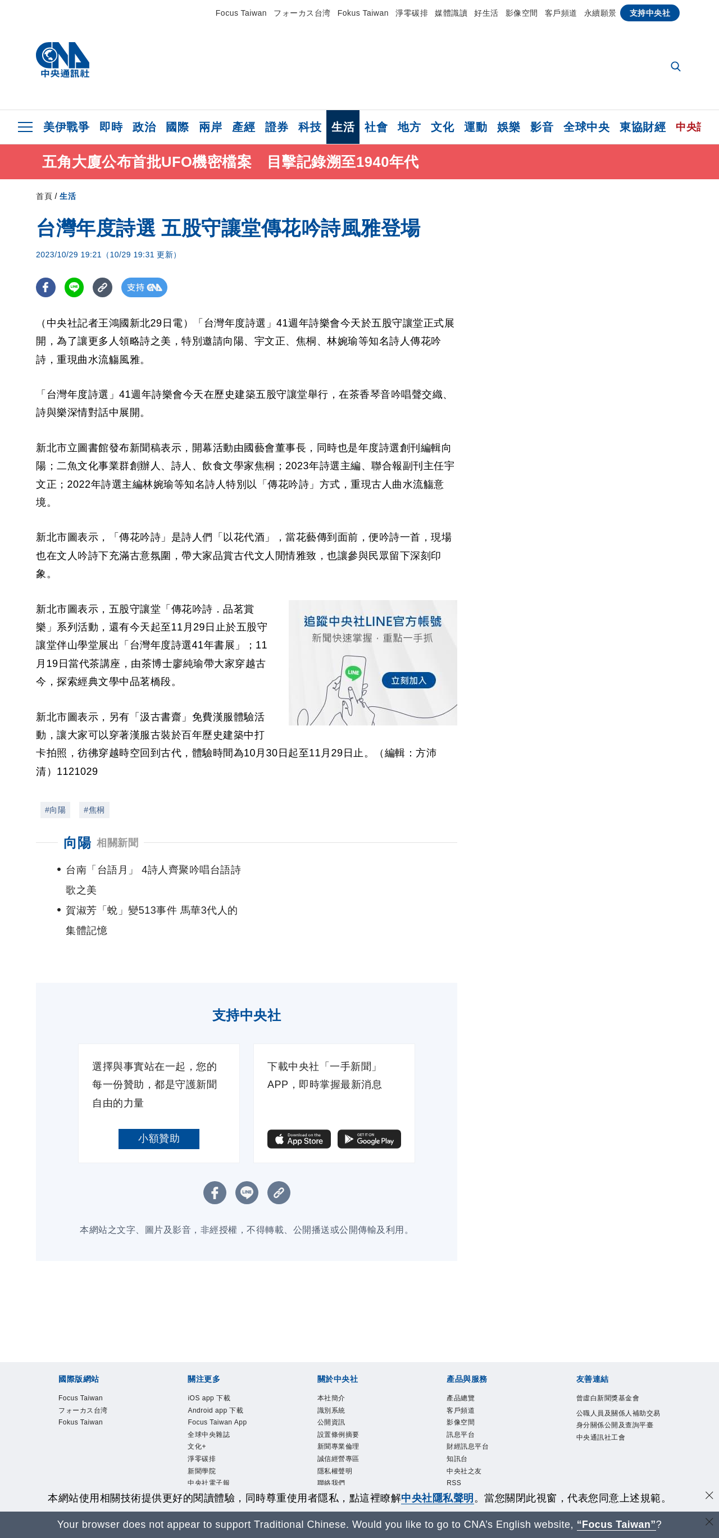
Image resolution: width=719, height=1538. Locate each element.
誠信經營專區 (338, 1419)
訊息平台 (461, 1394)
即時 (110, 127)
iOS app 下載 (209, 1358)
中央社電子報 (209, 1443)
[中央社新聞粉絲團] (359, 1481)
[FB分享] (46, 288)
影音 (541, 127)
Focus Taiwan (241, 13)
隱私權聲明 (335, 1431)
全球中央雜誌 (209, 1394)
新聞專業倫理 (338, 1406)
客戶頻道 (561, 13)
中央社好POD (209, 1455)
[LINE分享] (74, 288)
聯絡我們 (331, 1443)
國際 (177, 127)
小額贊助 (159, 1098)
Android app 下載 (215, 1370)
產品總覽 (461, 1358)
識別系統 (331, 1370)
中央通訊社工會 (601, 1397)
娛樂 (508, 127)
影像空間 (522, 13)
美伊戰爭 (66, 127)
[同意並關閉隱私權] (709, 1497)
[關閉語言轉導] (709, 1523)
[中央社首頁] (62, 62)
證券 (276, 127)
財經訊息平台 (468, 1406)
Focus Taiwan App (217, 1382)
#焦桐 (94, 810)
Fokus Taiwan (363, 13)
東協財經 (643, 127)
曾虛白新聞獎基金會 (608, 1358)
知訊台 (457, 1419)
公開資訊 (331, 1382)
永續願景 (600, 13)
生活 (342, 127)
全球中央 (586, 127)
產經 (243, 127)
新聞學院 (202, 1431)
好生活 (486, 13)
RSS (454, 1443)
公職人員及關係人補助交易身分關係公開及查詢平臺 (618, 1379)
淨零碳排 (411, 13)
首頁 (44, 196)
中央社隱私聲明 (437, 1498)
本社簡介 (331, 1358)
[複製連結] (103, 288)
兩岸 (210, 127)
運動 (475, 127)
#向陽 (55, 810)
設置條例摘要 (338, 1394)
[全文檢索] (677, 67)
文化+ (197, 1406)
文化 (442, 127)
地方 (409, 127)
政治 (144, 127)
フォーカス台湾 (302, 13)
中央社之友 (464, 1431)
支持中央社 (650, 12)
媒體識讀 (451, 13)
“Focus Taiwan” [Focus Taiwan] (616, 1524)
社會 (376, 127)
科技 (309, 127)
